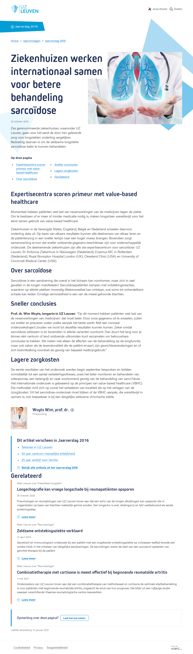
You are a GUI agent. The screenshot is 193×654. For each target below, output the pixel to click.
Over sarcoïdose (26, 179)
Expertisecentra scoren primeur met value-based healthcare (30, 168)
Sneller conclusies (66, 164)
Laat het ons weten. (74, 618)
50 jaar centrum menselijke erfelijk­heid (48, 453)
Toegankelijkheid (57, 647)
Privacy (38, 647)
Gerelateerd (62, 177)
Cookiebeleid (22, 647)
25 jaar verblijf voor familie (39, 459)
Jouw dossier (160, 9)
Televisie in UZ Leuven (37, 447)
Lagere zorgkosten (66, 171)
